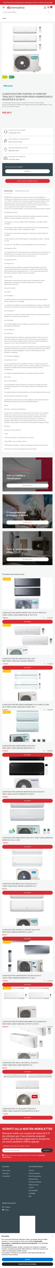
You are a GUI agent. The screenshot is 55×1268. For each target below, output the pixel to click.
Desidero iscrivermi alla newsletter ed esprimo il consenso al (23, 1156)
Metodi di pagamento (35, 1176)
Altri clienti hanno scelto (27, 181)
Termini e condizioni (34, 1173)
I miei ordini (5, 1173)
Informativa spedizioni (35, 1182)
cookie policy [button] (8, 1245)
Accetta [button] (27, 1259)
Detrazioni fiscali (33, 1179)
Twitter (5, 1210)
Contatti (31, 1187)
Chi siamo (31, 1170)
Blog (30, 1196)
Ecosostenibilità (33, 1190)
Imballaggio (32, 1193)
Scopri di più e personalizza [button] (27, 1264)
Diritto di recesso (33, 1185)
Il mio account (6, 1170)
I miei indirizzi (6, 1176)
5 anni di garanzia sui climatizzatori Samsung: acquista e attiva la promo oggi (27, 2)
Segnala (27, 171)
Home (4, 18)
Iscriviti (47, 1150)
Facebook (6, 1207)
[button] (52, 1236)
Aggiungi (27, 621)
